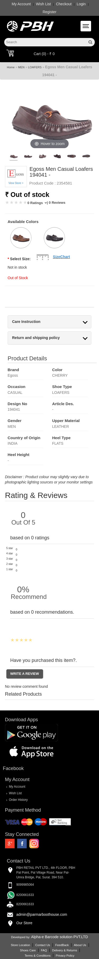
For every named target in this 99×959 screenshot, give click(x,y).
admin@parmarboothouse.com (41, 914)
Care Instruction (26, 322)
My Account (21, 4)
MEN (21, 67)
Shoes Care (28, 950)
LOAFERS (34, 67)
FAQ (44, 950)
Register (49, 12)
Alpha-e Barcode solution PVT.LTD (59, 937)
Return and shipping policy (36, 338)
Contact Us (42, 945)
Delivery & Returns (64, 950)
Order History (18, 800)
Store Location (20, 945)
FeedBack (62, 945)
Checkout (64, 4)
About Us (80, 945)
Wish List (43, 4)
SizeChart (61, 257)
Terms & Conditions (37, 955)
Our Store (24, 923)
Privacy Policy (65, 955)
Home (11, 67)
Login (81, 4)
